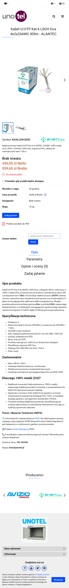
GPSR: (37, 418)
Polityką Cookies (42, 575)
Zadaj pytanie (10, 215)
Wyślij (33, 242)
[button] (62, 3)
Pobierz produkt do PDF (15, 223)
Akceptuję (58, 580)
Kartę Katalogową (20, 429)
